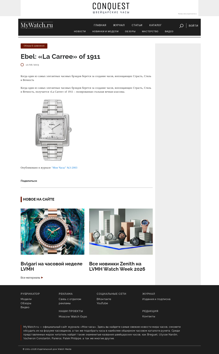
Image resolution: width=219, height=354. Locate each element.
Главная (100, 25)
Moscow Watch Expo (73, 316)
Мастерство (150, 31)
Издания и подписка (156, 299)
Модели (26, 299)
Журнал (119, 25)
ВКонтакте (104, 299)
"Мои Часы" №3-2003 (64, 167)
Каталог (155, 25)
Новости (80, 31)
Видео (169, 31)
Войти (193, 25)
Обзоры (130, 31)
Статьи (137, 25)
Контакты (148, 316)
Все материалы (30, 277)
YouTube (102, 303)
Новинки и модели (105, 31)
